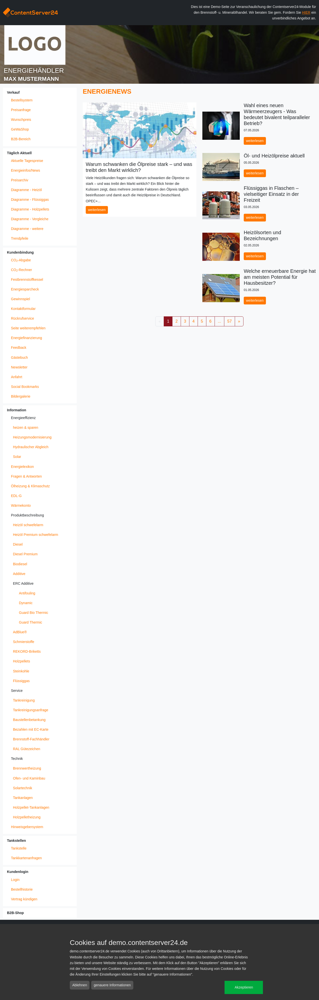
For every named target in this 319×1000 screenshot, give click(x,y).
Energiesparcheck (25, 289)
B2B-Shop (15, 913)
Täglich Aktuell (19, 153)
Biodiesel (20, 564)
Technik (17, 759)
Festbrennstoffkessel (27, 280)
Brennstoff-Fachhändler (31, 739)
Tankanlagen (23, 798)
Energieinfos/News (25, 170)
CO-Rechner (21, 270)
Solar (17, 457)
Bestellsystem (21, 100)
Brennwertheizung (27, 768)
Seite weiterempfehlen (28, 328)
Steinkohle (21, 671)
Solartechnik (22, 788)
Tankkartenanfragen (26, 858)
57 (229, 321)
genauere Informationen (112, 985)
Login (15, 880)
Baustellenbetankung (29, 720)
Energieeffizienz (23, 418)
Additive (19, 574)
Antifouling (27, 593)
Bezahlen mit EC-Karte (30, 729)
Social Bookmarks (25, 387)
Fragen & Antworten (26, 476)
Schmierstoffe (23, 642)
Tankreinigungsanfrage (30, 710)
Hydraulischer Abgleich (30, 447)
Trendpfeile (19, 238)
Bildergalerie (20, 396)
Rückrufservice (22, 318)
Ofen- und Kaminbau (29, 778)
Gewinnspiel (20, 299)
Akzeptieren (244, 987)
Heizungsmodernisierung (32, 437)
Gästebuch (19, 357)
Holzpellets (21, 661)
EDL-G (16, 496)
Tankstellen (16, 841)
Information (16, 410)
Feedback (18, 348)
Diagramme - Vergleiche (29, 219)
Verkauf (13, 92)
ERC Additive (23, 583)
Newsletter (19, 367)
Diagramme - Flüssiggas (30, 200)
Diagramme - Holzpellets (30, 209)
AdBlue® (20, 632)
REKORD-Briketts (27, 651)
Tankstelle (18, 848)
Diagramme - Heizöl (26, 190)
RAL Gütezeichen (26, 749)
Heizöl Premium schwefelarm (35, 535)
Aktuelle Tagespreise (27, 161)
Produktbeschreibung (27, 515)
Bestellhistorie (22, 889)
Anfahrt (16, 377)
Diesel (18, 544)
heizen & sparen (25, 427)
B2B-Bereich (21, 139)
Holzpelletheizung (27, 817)
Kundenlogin (17, 872)
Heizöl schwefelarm (28, 525)
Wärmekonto (21, 505)
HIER (306, 12)
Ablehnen (79, 985)
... (219, 321)
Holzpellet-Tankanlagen (31, 807)
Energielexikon (22, 467)
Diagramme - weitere (27, 229)
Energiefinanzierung (26, 338)
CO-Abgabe (21, 260)
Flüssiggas (21, 681)
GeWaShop (20, 129)
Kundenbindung (20, 252)
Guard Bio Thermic (33, 613)
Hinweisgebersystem (27, 827)
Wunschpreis (21, 120)
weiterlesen (97, 210)
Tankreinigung (24, 700)
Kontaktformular (23, 309)
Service (17, 691)
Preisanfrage (21, 110)
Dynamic (25, 603)
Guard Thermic (30, 622)
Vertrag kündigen (24, 899)
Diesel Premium (25, 554)
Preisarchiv (19, 180)
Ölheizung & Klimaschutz (30, 486)
